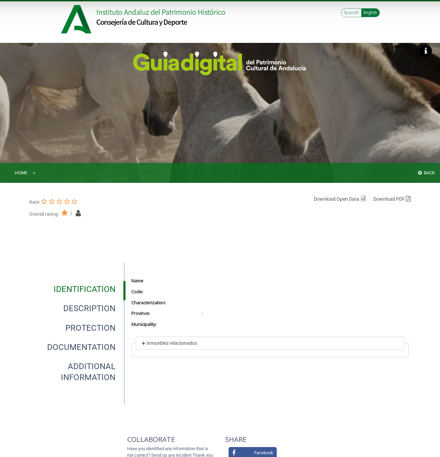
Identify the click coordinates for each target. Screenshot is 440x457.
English (370, 12)
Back (426, 172)
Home (21, 172)
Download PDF (392, 199)
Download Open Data (340, 199)
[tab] (84, 289)
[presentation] (77, 289)
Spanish (351, 12)
